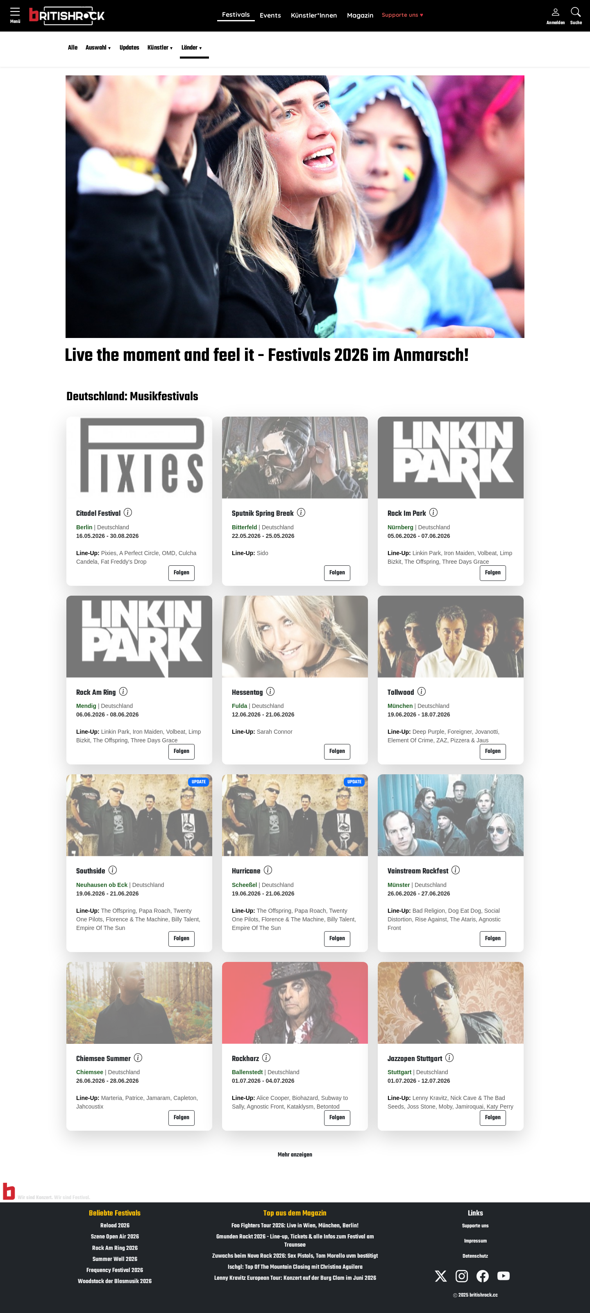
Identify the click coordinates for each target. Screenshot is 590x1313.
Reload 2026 (114, 1226)
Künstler (158, 48)
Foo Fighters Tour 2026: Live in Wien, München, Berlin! (295, 1226)
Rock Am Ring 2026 (115, 1248)
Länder (189, 48)
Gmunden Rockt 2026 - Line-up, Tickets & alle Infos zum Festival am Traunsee (295, 1241)
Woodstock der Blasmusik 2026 (115, 1281)
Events (270, 15)
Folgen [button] (181, 573)
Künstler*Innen (314, 15)
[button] (236, 15)
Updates (129, 48)
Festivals (236, 14)
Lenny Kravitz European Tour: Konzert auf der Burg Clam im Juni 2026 (295, 1278)
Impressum (475, 1241)
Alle (72, 48)
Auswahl (96, 48)
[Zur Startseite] (9, 1192)
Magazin (360, 15)
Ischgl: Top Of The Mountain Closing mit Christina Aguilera (295, 1267)
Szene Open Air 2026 (115, 1237)
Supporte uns (402, 14)
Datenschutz (475, 1256)
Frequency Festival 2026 (114, 1270)
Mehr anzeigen (295, 1155)
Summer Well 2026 (115, 1259)
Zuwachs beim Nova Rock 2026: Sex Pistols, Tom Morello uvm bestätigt (295, 1256)
